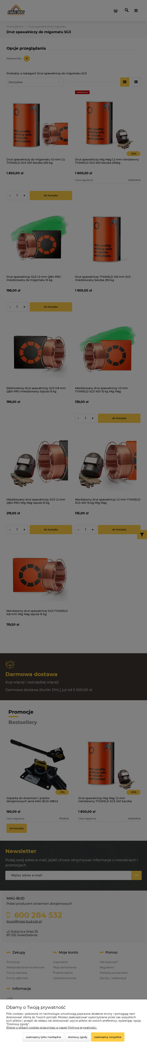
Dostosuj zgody (77, 1037)
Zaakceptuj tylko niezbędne (43, 1037)
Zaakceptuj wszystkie (107, 1037)
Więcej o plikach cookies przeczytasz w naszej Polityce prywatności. (51, 1027)
